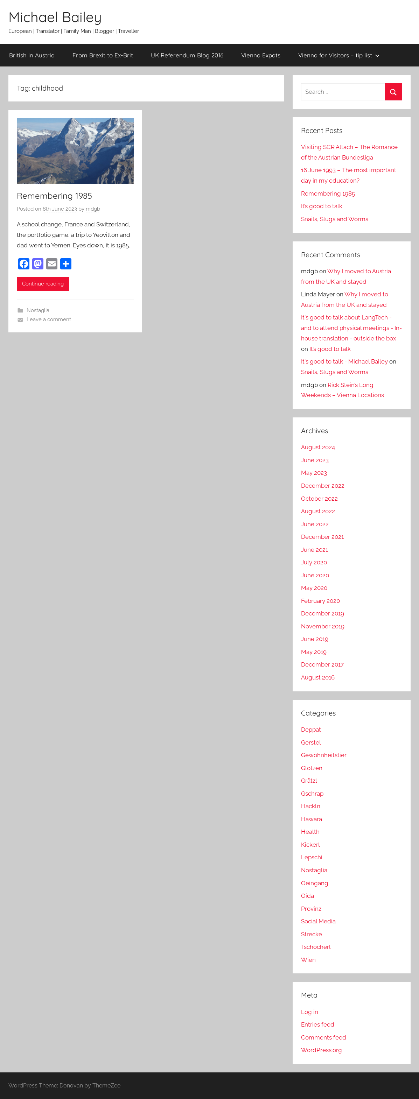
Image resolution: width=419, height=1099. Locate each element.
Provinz (311, 908)
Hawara (311, 819)
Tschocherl (316, 946)
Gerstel (311, 742)
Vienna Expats (260, 55)
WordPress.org (321, 1050)
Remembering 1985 (54, 195)
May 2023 (314, 472)
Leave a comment (49, 319)
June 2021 (314, 549)
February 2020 (320, 600)
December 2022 (322, 485)
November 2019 (322, 626)
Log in (309, 1011)
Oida (307, 895)
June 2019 (314, 638)
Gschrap (312, 793)
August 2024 (318, 447)
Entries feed (317, 1024)
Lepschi (311, 857)
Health (310, 831)
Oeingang (314, 883)
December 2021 (322, 536)
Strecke (311, 934)
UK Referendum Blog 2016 (187, 55)
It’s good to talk (321, 206)
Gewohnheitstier (324, 755)
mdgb (93, 209)
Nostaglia (38, 310)
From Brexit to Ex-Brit (102, 55)
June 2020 (315, 575)
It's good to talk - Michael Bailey (344, 361)
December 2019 (322, 613)
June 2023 (315, 460)
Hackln (310, 806)
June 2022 (315, 524)
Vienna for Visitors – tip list (339, 55)
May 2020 (314, 587)
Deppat (311, 729)
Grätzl (309, 780)
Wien (308, 959)
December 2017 (322, 664)
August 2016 (318, 677)
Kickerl (310, 844)
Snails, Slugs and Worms (334, 219)
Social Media (318, 921)
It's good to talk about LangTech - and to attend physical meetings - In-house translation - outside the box (351, 328)
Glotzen (311, 768)
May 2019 (314, 651)
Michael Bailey (55, 17)
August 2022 (318, 511)
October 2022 (319, 498)
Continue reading (43, 284)
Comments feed (323, 1037)
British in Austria (32, 55)
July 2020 (314, 562)
